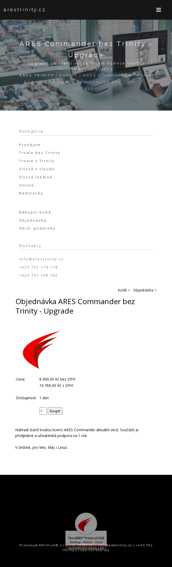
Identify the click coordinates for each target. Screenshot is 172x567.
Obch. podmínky (37, 228)
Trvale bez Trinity (40, 152)
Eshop (69, 75)
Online (26, 185)
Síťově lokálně (35, 177)
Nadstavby (31, 193)
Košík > (124, 290)
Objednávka (33, 220)
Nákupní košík (35, 212)
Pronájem (30, 144)
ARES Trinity (36, 75)
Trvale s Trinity (37, 160)
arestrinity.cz (18, 10)
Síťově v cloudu (37, 169)
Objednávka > (145, 290)
